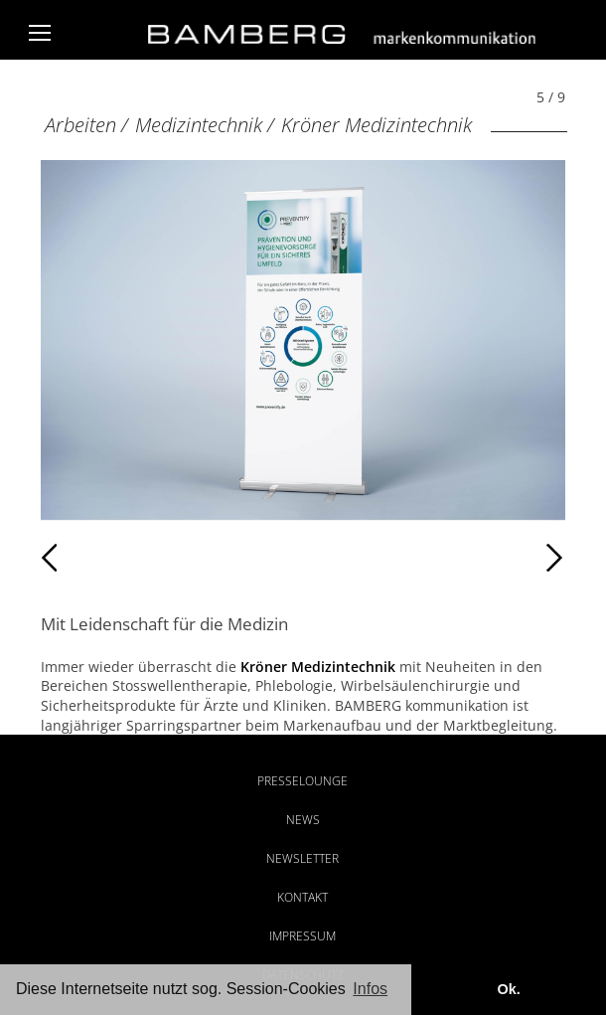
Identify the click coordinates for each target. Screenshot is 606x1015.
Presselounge (302, 780)
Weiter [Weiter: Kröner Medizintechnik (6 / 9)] (434, 558)
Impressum (302, 936)
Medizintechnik (198, 124)
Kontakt (302, 897)
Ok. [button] (508, 989)
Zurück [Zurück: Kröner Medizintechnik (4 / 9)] (84, 558)
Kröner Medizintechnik (376, 124)
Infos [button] (370, 988)
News (303, 819)
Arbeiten (80, 124)
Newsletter (302, 858)
